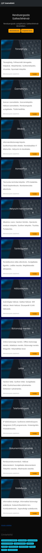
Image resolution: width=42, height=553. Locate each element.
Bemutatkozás (14, 31)
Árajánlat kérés (27, 31)
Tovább (35, 74)
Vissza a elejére (6, 525)
